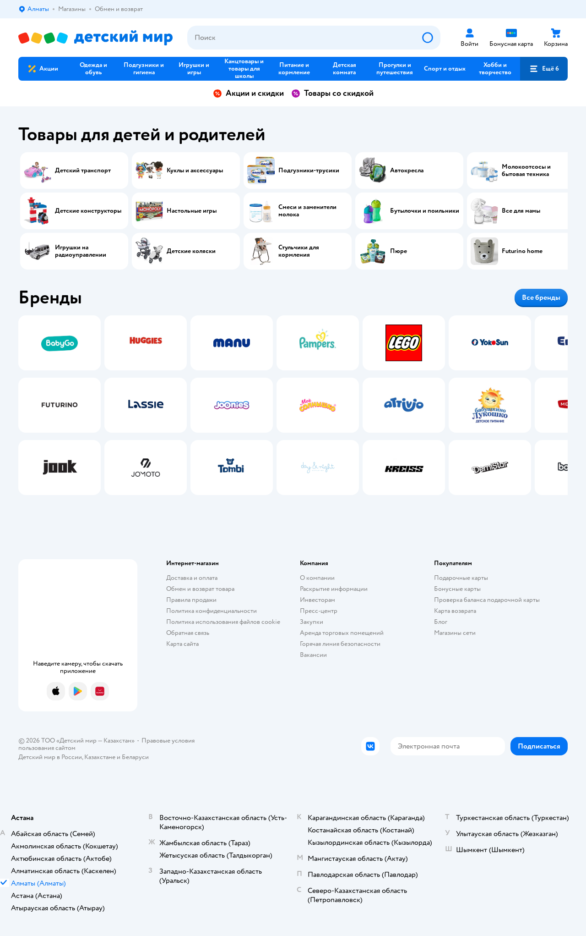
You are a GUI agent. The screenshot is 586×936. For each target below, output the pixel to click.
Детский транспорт (83, 170)
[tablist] (293, 405)
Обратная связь (187, 633)
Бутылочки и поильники (424, 211)
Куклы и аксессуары (195, 170)
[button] (544, 69)
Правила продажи (191, 600)
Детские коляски (191, 251)
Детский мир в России (50, 757)
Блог (440, 622)
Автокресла (406, 170)
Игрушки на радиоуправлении (80, 251)
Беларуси (135, 757)
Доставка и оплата (191, 578)
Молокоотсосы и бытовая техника (526, 170)
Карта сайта (182, 644)
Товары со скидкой (332, 93)
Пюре (398, 251)
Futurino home (522, 251)
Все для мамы (521, 211)
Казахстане (99, 757)
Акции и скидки (248, 93)
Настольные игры (192, 211)
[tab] (59, 405)
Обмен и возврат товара (200, 589)
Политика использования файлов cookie (223, 622)
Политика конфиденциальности (211, 611)
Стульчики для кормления (298, 251)
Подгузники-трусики (308, 170)
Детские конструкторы (88, 211)
